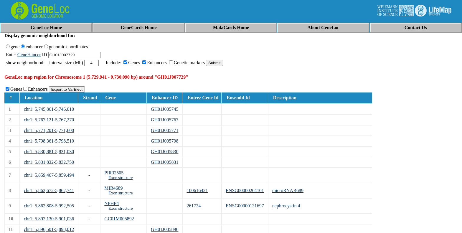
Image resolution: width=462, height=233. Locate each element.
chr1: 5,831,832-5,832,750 (49, 162)
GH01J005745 (164, 109)
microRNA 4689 (287, 190)
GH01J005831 (164, 162)
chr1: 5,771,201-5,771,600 (49, 130)
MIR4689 (113, 188)
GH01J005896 (164, 229)
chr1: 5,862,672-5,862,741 (49, 190)
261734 (194, 205)
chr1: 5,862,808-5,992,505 (49, 205)
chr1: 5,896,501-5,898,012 (49, 229)
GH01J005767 (164, 119)
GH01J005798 (164, 140)
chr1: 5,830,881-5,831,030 (49, 151)
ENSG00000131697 (245, 205)
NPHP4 (111, 203)
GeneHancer (29, 54)
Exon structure (120, 178)
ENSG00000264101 (245, 190)
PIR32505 (113, 172)
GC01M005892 (119, 218)
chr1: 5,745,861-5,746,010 (49, 109)
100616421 (197, 190)
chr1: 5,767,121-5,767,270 (49, 119)
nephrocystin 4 (286, 205)
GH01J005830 (164, 151)
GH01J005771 (164, 130)
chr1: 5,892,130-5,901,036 (49, 218)
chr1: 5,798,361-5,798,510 (49, 140)
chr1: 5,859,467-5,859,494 (49, 175)
